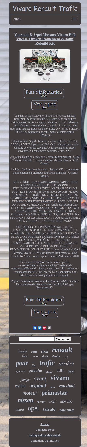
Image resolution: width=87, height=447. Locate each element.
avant (40, 378)
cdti (60, 370)
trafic (47, 363)
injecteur (20, 371)
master (41, 401)
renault (62, 349)
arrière (66, 363)
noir (52, 401)
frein (25, 356)
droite (56, 356)
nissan (25, 400)
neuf (66, 357)
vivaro (59, 378)
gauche (35, 370)
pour (22, 363)
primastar (54, 392)
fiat (33, 365)
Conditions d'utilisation (45, 440)
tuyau (71, 371)
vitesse (22, 351)
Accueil (44, 424)
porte (34, 351)
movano (66, 401)
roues (35, 356)
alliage (49, 372)
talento (49, 409)
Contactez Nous (45, 429)
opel (33, 408)
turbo (52, 387)
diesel (44, 351)
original (37, 385)
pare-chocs (67, 410)
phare (20, 410)
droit (45, 356)
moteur (30, 393)
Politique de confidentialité (45, 435)
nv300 (20, 386)
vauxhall (66, 385)
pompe (24, 380)
